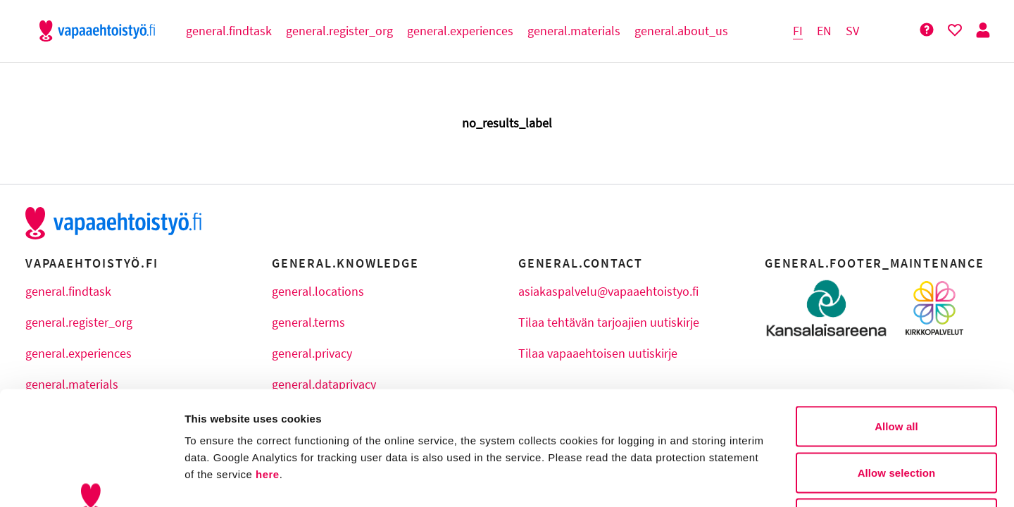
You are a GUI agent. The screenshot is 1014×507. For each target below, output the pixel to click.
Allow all (896, 322)
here (268, 370)
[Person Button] (983, 30)
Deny (896, 414)
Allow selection (897, 369)
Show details (739, 479)
